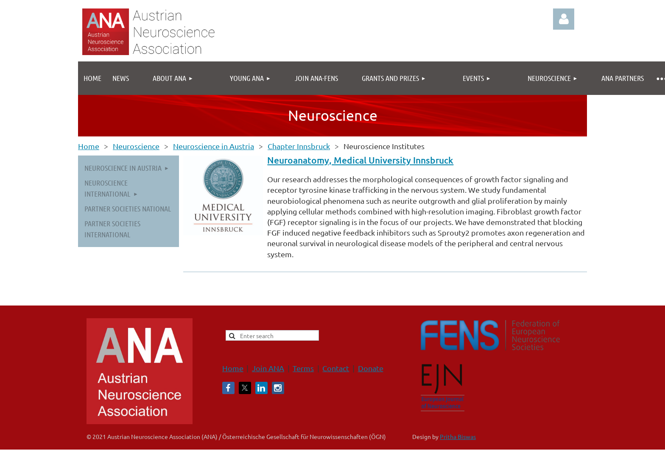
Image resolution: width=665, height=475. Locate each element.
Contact (335, 368)
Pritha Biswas (458, 436)
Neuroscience (136, 146)
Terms (303, 368)
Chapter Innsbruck (299, 146)
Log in (563, 19)
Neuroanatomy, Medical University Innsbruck (360, 160)
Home (88, 146)
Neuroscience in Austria (213, 146)
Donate (370, 368)
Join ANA (268, 368)
